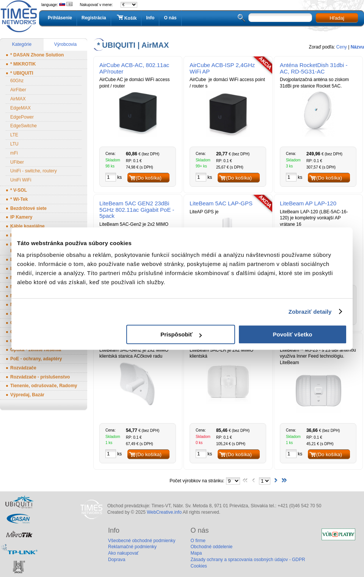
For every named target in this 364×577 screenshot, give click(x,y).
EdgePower (22, 117)
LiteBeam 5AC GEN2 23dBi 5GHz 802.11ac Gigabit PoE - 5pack (136, 209)
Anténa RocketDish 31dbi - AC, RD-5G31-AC (313, 68)
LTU (14, 144)
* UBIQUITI (21, 73)
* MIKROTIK (23, 64)
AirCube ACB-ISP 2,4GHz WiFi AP (222, 68)
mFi (14, 153)
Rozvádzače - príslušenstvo (40, 377)
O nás (170, 17)
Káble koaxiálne (27, 226)
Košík (126, 18)
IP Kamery (21, 217)
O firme (197, 540)
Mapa (196, 553)
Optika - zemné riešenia (35, 349)
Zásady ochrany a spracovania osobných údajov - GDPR (247, 559)
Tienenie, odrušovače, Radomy (43, 385)
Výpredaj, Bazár (27, 394)
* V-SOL (18, 190)
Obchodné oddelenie (211, 546)
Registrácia (94, 17)
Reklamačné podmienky (132, 546)
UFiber (17, 162)
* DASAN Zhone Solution (37, 55)
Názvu (357, 47)
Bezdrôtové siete (28, 208)
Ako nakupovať (123, 553)
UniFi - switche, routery (33, 171)
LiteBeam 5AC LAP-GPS (221, 203)
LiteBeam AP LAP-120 (308, 203)
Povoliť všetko (292, 334)
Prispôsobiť (181, 334)
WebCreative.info (164, 512)
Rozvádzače (23, 368)
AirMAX (18, 99)
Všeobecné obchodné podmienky (141, 540)
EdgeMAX (20, 108)
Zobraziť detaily (310, 311)
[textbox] (280, 17)
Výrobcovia (65, 44)
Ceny (341, 47)
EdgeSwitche (23, 125)
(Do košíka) (149, 178)
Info (150, 17)
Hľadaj (336, 18)
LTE (14, 135)
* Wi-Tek (19, 199)
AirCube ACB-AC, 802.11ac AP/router (134, 68)
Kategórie (21, 44)
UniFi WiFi (20, 180)
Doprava (116, 559)
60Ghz (17, 80)
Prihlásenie (60, 17)
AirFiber (18, 89)
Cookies (198, 566)
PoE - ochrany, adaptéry (36, 358)
